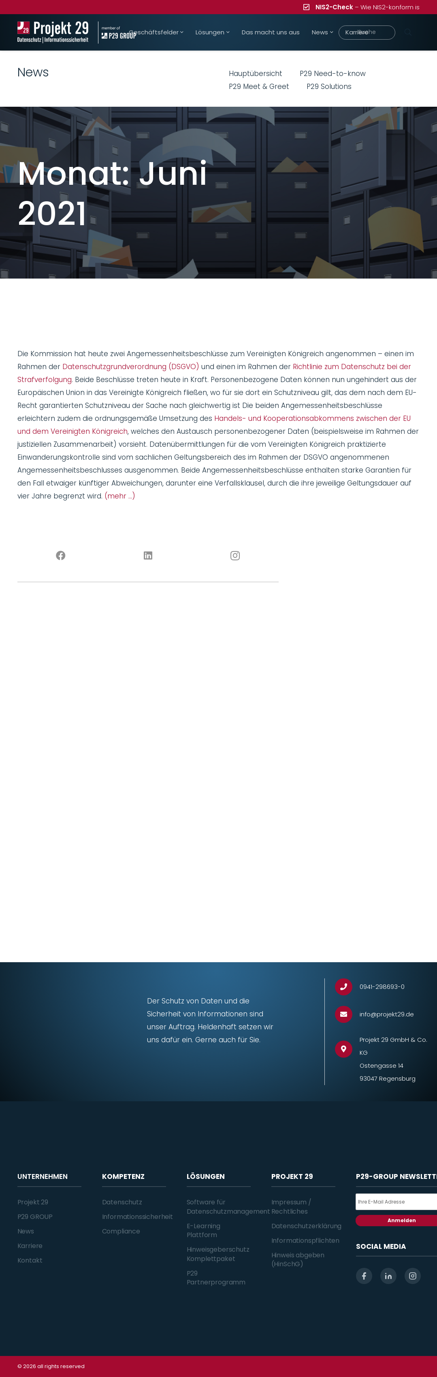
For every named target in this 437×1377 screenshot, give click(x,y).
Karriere (30, 1245)
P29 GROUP (35, 1216)
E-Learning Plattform (203, 1230)
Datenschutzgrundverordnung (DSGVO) (130, 367)
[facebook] (364, 1276)
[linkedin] (388, 1276)
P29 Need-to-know (333, 73)
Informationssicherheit (137, 1216)
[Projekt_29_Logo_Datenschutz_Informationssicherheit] (53, 32)
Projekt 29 (32, 1202)
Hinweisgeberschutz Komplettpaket (218, 1254)
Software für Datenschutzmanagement (229, 1206)
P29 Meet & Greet (259, 86)
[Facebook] (60, 556)
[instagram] (413, 1276)
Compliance (121, 1231)
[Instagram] (235, 556)
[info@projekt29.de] (347, 1014)
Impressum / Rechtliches (291, 1206)
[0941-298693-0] (347, 987)
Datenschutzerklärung (306, 1226)
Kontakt (30, 1260)
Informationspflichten (305, 1240)
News (25, 1231)
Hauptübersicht (255, 73)
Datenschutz (122, 1202)
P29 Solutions (329, 86)
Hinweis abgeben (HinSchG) (298, 1259)
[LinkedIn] (148, 556)
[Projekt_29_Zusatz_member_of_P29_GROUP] (117, 32)
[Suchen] (408, 32)
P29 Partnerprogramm (216, 1278)
